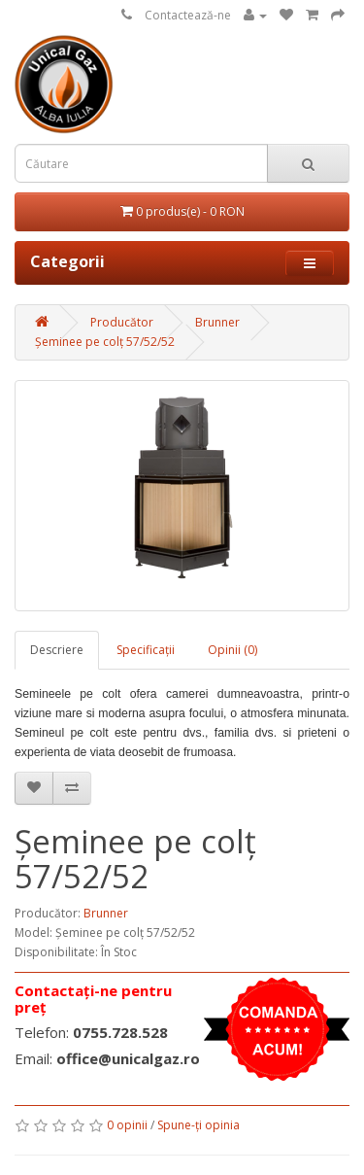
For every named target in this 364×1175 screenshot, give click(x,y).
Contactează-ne (188, 15)
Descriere (56, 649)
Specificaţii (145, 649)
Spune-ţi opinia (198, 1125)
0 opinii (127, 1125)
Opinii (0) (232, 649)
